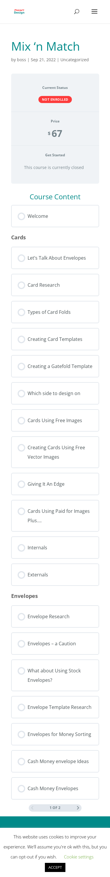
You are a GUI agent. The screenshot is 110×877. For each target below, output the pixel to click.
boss (21, 59)
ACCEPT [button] (55, 867)
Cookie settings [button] (79, 857)
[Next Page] (78, 808)
